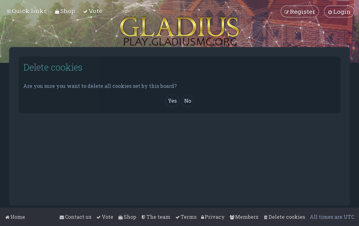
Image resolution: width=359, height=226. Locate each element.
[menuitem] (65, 10)
